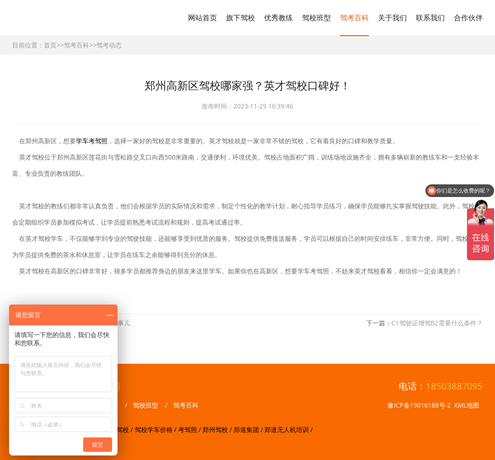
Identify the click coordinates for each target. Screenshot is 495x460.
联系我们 (430, 18)
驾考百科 (354, 18)
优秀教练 (278, 18)
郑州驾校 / (218, 429)
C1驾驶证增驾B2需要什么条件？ (437, 323)
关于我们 (392, 18)
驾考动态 (109, 45)
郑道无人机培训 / (288, 429)
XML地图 (466, 405)
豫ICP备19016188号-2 (419, 405)
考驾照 (98, 140)
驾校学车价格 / (156, 429)
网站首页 (202, 18)
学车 (82, 140)
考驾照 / (190, 429)
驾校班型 (316, 18)
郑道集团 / (249, 429)
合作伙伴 (468, 18)
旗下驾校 (240, 18)
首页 (50, 45)
